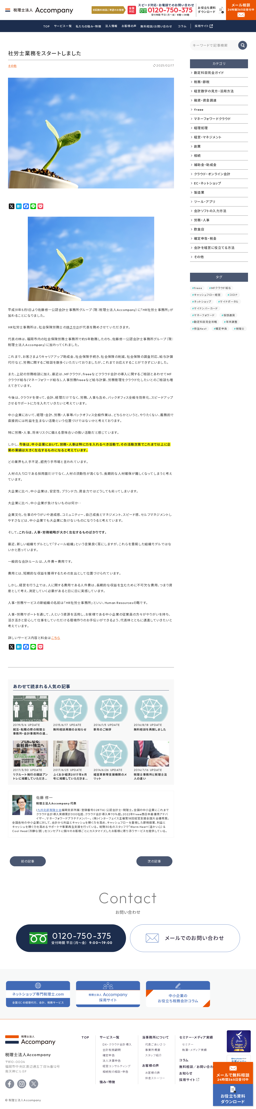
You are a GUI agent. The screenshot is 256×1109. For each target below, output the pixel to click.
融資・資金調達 (205, 100)
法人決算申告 (112, 1061)
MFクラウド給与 (221, 288)
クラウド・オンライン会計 (212, 174)
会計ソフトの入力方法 (210, 211)
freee (199, 110)
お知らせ (185, 1073)
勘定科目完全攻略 (205, 321)
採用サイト (187, 1080)
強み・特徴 (107, 1082)
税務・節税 (202, 82)
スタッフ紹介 (153, 1055)
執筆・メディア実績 (194, 1050)
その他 (12, 66)
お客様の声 (129, 26)
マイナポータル (229, 301)
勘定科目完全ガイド (209, 73)
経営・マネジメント (207, 137)
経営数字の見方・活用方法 (214, 91)
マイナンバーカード (206, 308)
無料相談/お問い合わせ (156, 26)
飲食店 (199, 229)
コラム (182, 26)
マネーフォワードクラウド (212, 119)
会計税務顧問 (112, 1050)
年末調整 (231, 321)
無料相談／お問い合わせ (198, 1067)
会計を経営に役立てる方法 (214, 248)
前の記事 (27, 861)
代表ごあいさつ (155, 1044)
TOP (46, 26)
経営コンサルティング (117, 1066)
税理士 (240, 328)
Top (85, 1037)
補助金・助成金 (205, 165)
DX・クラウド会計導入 (117, 1044)
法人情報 (111, 26)
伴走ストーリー (155, 1078)
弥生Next (200, 328)
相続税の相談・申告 (116, 1072)
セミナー (188, 1044)
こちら (55, 638)
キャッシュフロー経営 (207, 294)
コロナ (233, 294)
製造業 (199, 192)
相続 (197, 156)
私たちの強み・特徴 (88, 26)
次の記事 (154, 861)
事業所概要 (153, 1050)
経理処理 (201, 128)
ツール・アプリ (204, 202)
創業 (197, 146)
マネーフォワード (204, 315)
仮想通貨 (229, 315)
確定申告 (221, 328)
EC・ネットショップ (207, 183)
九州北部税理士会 (49, 810)
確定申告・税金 (205, 238)
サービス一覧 (63, 26)
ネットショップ (202, 301)
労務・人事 (202, 220)
